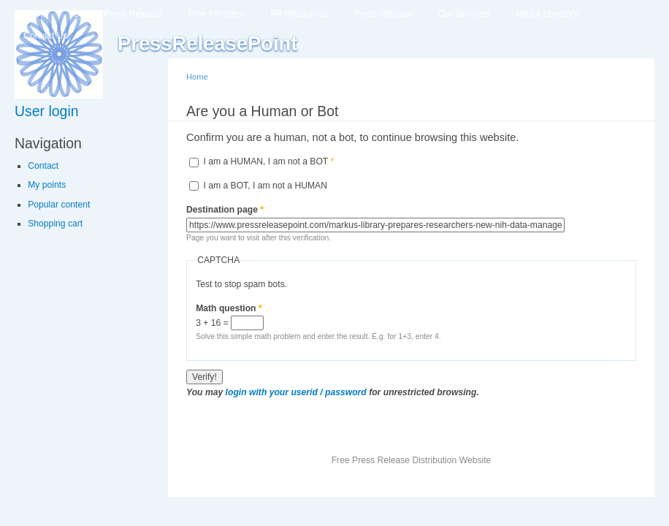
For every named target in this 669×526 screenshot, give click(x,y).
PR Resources (298, 14)
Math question (229, 308)
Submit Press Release (117, 14)
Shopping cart (55, 223)
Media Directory (547, 14)
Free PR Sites (216, 14)
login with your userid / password (296, 392)
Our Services (463, 14)
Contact (43, 166)
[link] (86, 111)
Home (35, 14)
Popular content (59, 204)
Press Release (383, 14)
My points (47, 185)
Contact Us (45, 36)
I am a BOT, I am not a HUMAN (265, 185)
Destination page (225, 210)
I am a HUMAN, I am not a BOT (268, 161)
